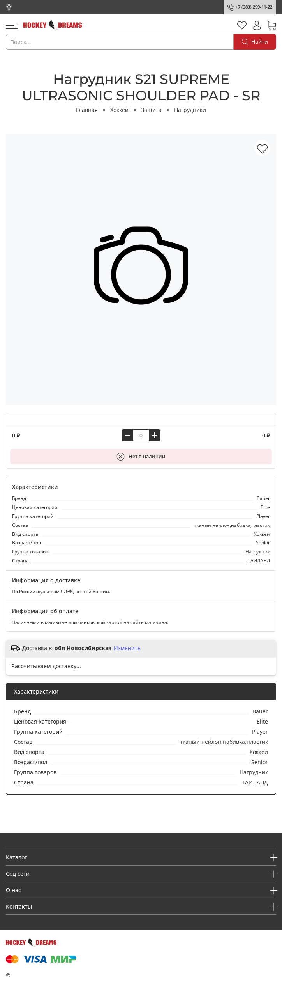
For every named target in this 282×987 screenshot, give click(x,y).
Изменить (127, 648)
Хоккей (119, 110)
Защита (151, 110)
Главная (87, 110)
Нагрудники (190, 110)
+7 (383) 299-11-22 (254, 7)
